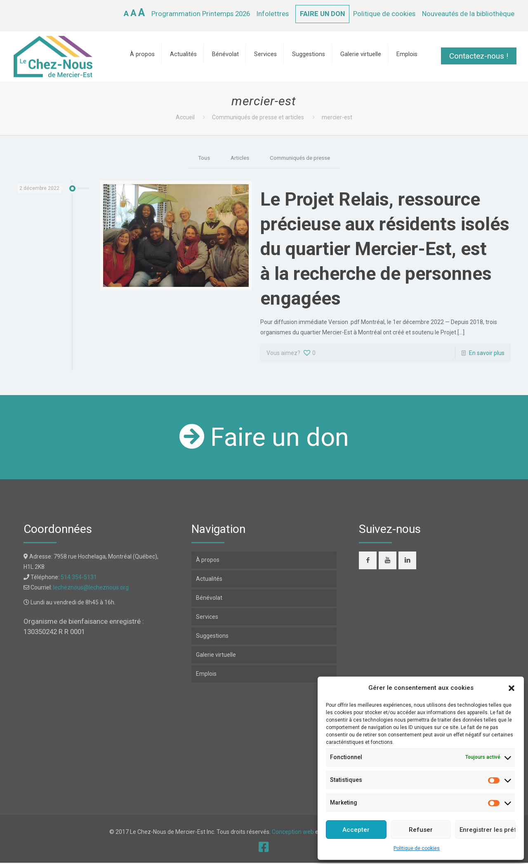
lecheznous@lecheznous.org (91, 588)
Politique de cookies (417, 848)
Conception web (293, 833)
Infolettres (273, 13)
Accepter (356, 829)
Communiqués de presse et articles (258, 117)
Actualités (209, 580)
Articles (238, 158)
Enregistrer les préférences (488, 829)
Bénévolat (209, 599)
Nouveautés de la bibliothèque (468, 13)
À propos (207, 561)
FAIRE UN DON (322, 13)
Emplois (206, 675)
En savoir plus (486, 354)
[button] (511, 688)
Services (207, 618)
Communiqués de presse (300, 158)
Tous (200, 158)
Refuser (421, 829)
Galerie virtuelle (216, 656)
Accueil (185, 117)
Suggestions (212, 637)
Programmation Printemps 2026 (200, 13)
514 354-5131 (79, 578)
